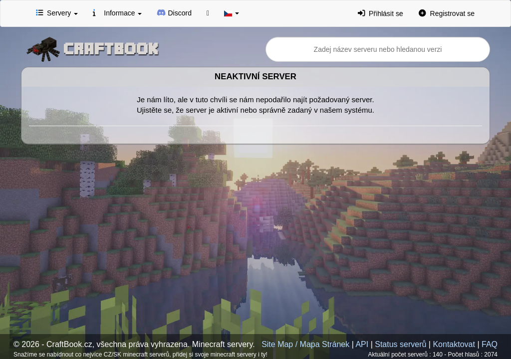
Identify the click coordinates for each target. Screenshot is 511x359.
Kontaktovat (454, 344)
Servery (57, 12)
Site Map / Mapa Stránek (305, 344)
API (361, 344)
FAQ (490, 344)
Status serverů (400, 344)
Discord (174, 12)
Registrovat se (447, 12)
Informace (117, 12)
